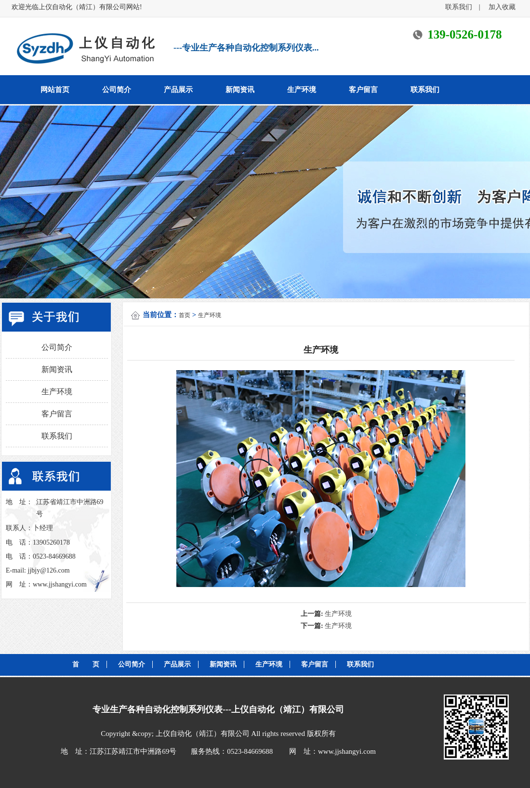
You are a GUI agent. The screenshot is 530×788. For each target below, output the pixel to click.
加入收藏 (502, 7)
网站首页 (54, 89)
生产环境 (301, 89)
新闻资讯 (239, 89)
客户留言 (363, 89)
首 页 (85, 664)
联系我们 (462, 7)
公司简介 (116, 89)
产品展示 (178, 89)
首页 (184, 315)
